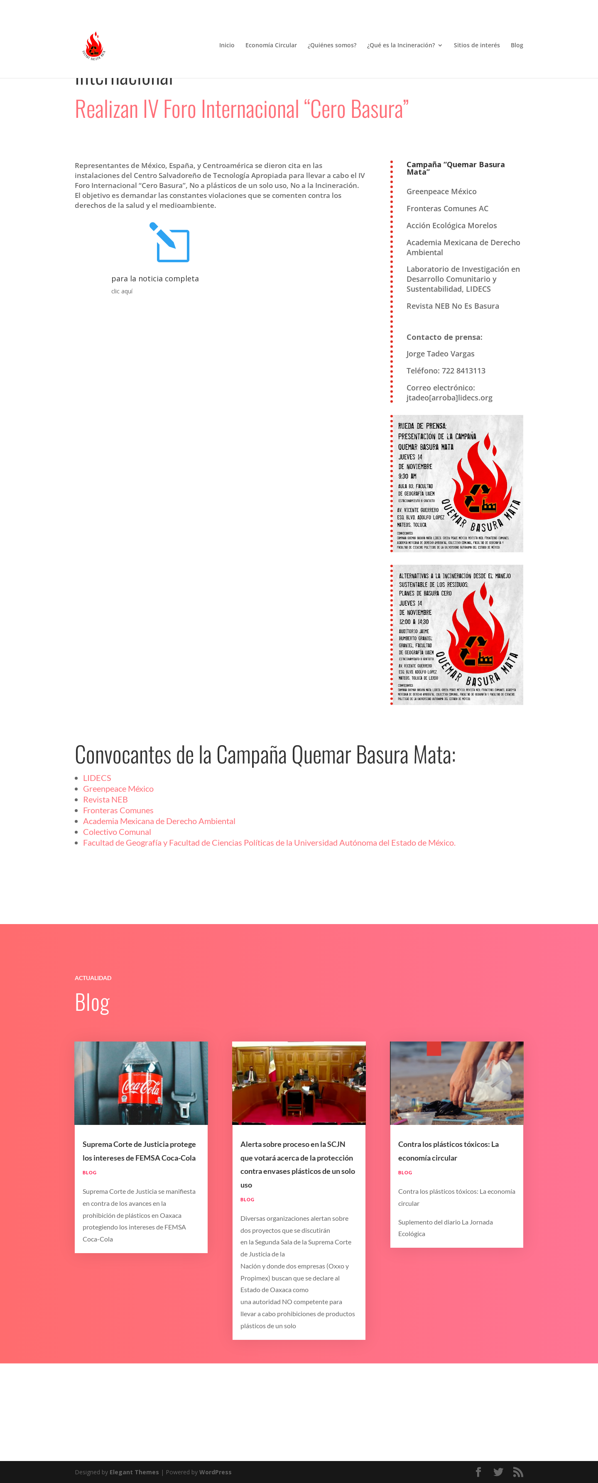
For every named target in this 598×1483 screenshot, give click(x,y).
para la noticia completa (155, 356)
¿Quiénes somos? (332, 45)
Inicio (227, 45)
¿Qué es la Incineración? (401, 45)
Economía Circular (271, 45)
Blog (517, 45)
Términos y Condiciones (495, 6)
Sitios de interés (477, 45)
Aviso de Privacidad (436, 6)
